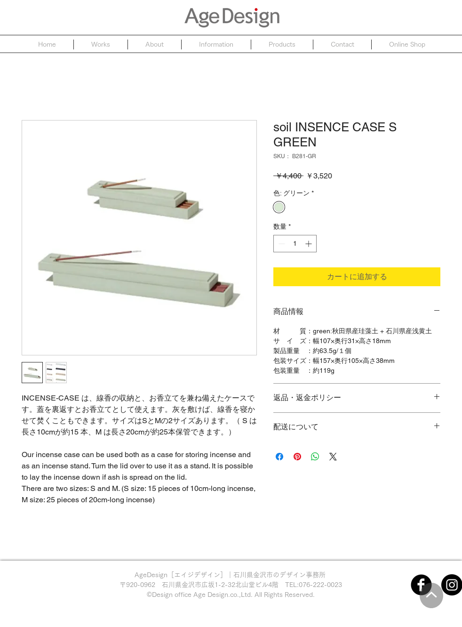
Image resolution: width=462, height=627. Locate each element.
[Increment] (309, 243)
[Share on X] (333, 456)
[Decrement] (281, 243)
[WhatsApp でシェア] (315, 456)
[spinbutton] (295, 243)
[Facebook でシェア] (279, 456)
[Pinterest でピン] (297, 456)
